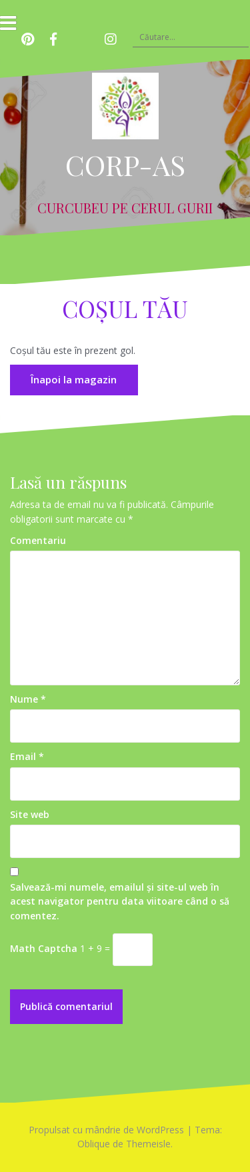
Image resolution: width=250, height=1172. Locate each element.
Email (27, 756)
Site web (29, 814)
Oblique (93, 1143)
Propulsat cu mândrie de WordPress (106, 1129)
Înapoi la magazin (74, 379)
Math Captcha (43, 948)
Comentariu (38, 540)
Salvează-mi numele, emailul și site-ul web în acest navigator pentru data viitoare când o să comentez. (119, 901)
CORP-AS (125, 164)
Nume (28, 699)
